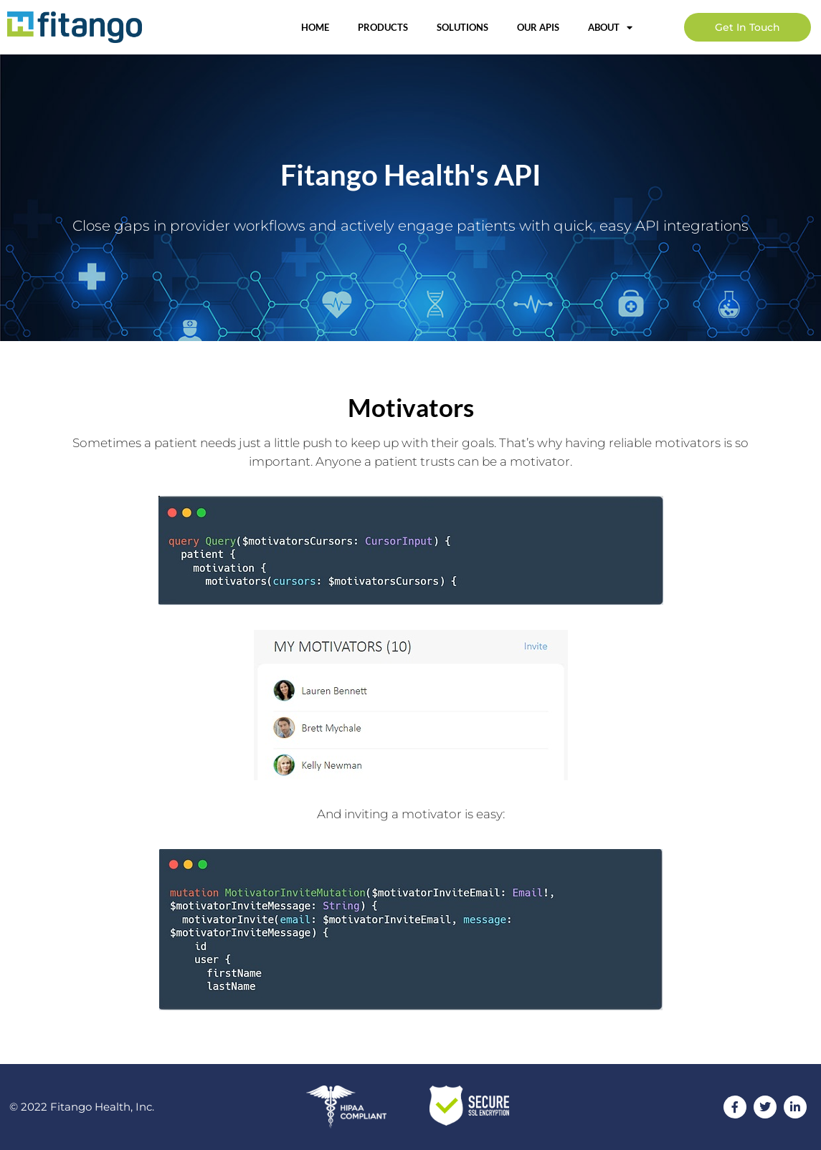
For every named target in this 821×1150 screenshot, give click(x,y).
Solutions (462, 27)
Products (383, 27)
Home (315, 27)
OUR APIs (538, 27)
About (610, 27)
